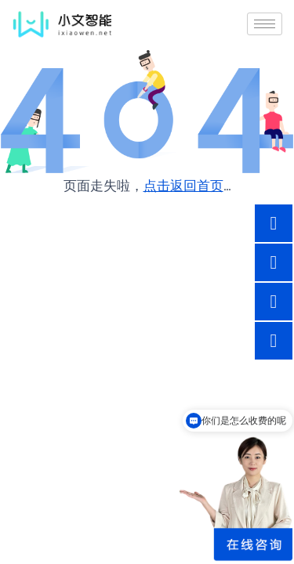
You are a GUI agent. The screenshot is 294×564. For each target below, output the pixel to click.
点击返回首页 (183, 185)
